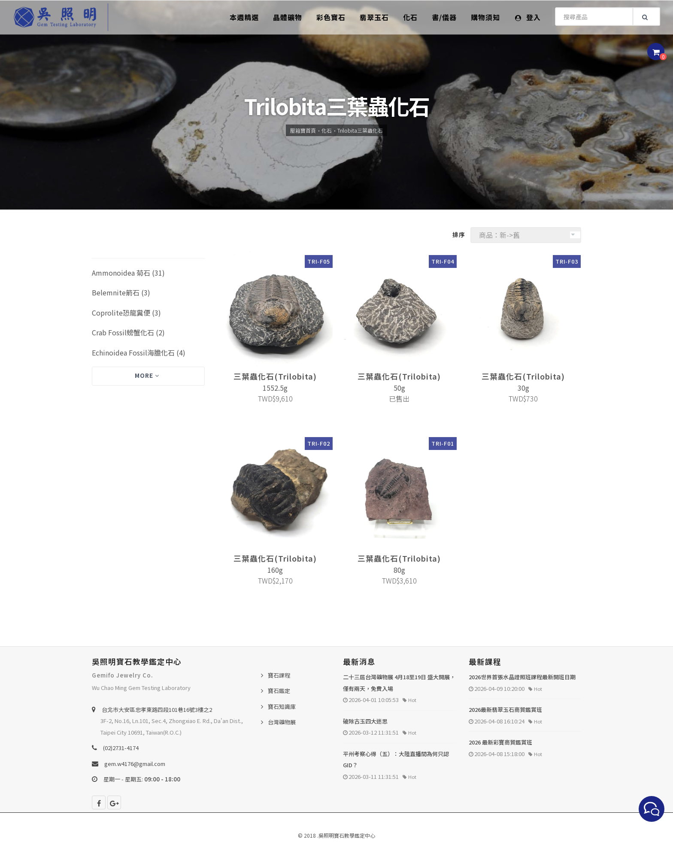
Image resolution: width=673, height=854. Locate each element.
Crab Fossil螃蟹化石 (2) (128, 332)
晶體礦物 (287, 17)
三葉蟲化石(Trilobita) (275, 376)
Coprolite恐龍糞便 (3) (126, 312)
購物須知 (485, 17)
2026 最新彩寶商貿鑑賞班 (500, 742)
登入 (528, 17)
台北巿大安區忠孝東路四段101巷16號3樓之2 (157, 709)
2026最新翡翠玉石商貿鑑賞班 (505, 709)
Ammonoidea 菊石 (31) (128, 272)
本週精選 (244, 17)
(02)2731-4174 (121, 748)
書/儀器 (444, 17)
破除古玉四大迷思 (365, 721)
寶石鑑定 (279, 691)
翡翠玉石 (374, 17)
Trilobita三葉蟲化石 (360, 130)
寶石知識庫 (282, 706)
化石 (410, 17)
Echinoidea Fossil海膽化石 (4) (138, 352)
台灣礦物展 (282, 722)
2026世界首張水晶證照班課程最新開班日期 (522, 677)
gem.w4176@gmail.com (134, 764)
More (147, 375)
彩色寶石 (331, 17)
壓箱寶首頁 (303, 130)
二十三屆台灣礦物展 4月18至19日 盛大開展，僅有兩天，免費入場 (399, 683)
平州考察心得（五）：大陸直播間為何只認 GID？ (396, 759)
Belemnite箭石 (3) (121, 292)
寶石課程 (279, 675)
